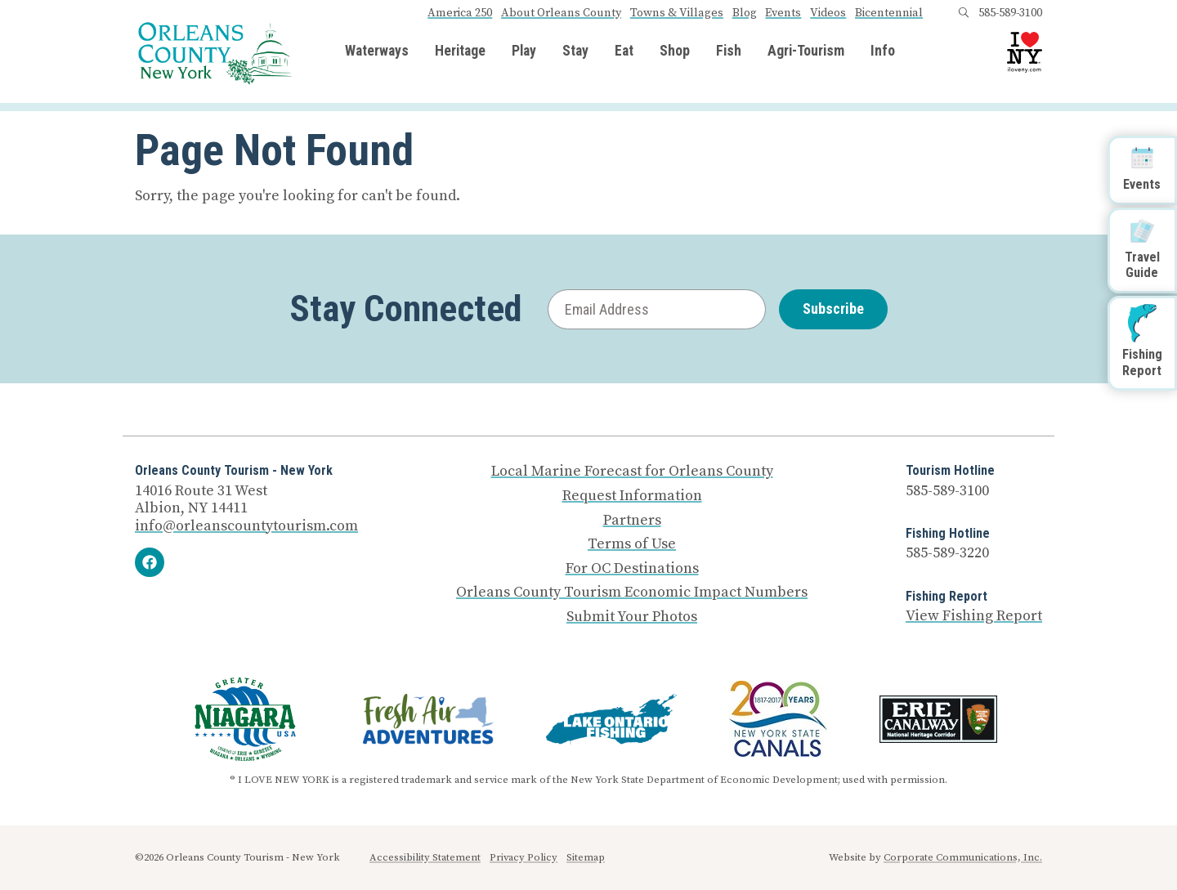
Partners (632, 521)
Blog (744, 13)
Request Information (632, 496)
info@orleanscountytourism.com (246, 526)
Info (882, 51)
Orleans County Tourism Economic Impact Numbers (632, 593)
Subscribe (833, 308)
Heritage (460, 51)
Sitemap (585, 857)
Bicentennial (889, 13)
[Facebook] (149, 562)
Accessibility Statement (425, 857)
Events (783, 13)
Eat (624, 51)
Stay (575, 51)
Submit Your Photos (631, 617)
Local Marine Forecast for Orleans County (632, 472)
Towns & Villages (676, 13)
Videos (828, 13)
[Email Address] (657, 309)
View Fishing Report (974, 615)
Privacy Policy (523, 857)
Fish (728, 51)
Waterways (377, 51)
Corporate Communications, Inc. (963, 857)
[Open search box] (963, 13)
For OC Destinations (632, 569)
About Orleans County (561, 13)
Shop (675, 51)
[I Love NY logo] (1024, 52)
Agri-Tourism (806, 51)
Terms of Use (632, 544)
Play (524, 51)
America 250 (459, 13)
